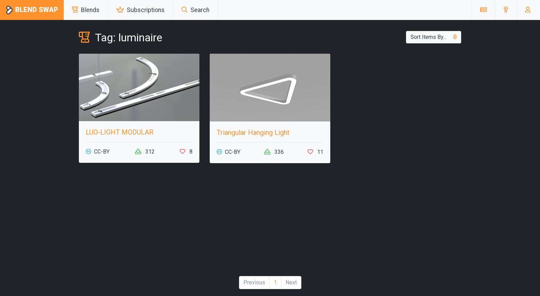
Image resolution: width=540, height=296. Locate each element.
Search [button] (195, 10)
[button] (506, 10)
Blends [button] (86, 10)
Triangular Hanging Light (253, 132)
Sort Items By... (434, 37)
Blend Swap (32, 10)
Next (291, 282)
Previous (254, 282)
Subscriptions (140, 10)
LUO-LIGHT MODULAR (120, 132)
